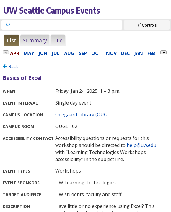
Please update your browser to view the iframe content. (85, 41)
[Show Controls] (147, 25)
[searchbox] (67, 25)
